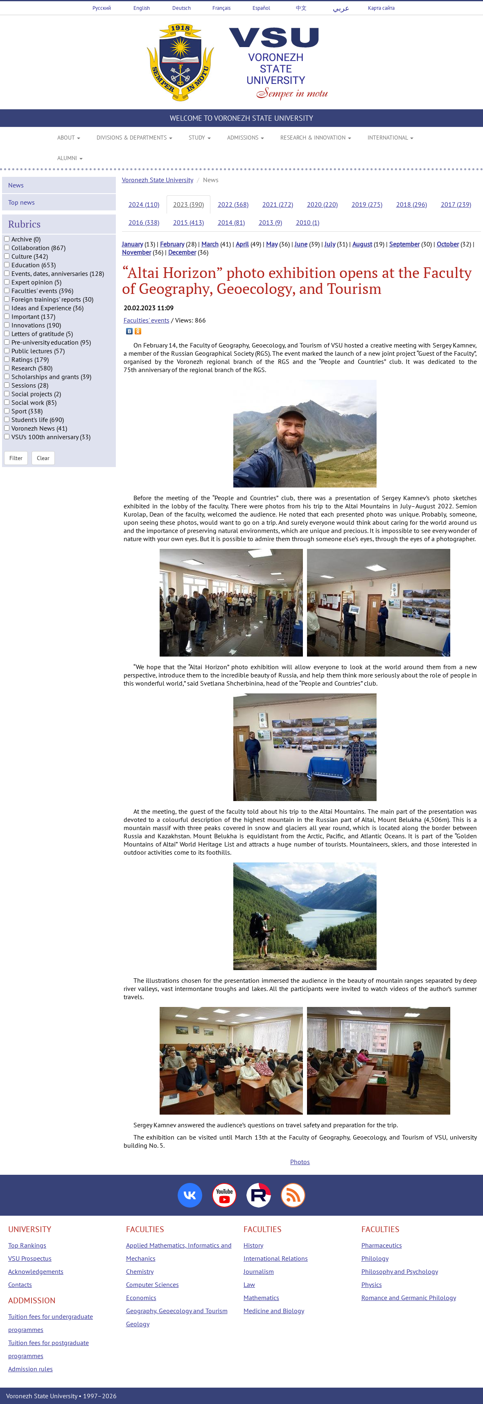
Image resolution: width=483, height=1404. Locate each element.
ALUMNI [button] (70, 158)
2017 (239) (456, 204)
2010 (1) (307, 222)
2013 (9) (270, 222)
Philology (374, 1258)
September (404, 244)
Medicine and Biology (274, 1311)
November (136, 252)
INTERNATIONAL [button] (390, 137)
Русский (102, 8)
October (448, 244)
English (141, 8)
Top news (21, 208)
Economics (141, 1297)
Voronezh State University (157, 180)
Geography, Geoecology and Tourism (177, 1311)
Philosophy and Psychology (399, 1271)
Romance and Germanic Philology (408, 1297)
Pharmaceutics (381, 1245)
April (242, 244)
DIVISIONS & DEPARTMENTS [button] (134, 137)
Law (249, 1284)
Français (221, 8)
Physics (371, 1284)
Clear (43, 463)
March (210, 244)
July (330, 244)
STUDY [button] (200, 137)
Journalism (259, 1271)
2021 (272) (277, 204)
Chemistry (139, 1271)
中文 (301, 8)
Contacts (20, 1284)
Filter (16, 463)
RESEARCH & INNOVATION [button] (315, 137)
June (301, 244)
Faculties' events (146, 320)
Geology (137, 1324)
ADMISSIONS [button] (245, 137)
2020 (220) (322, 204)
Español (261, 8)
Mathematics (261, 1297)
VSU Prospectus (30, 1258)
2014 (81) (231, 222)
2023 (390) (188, 204)
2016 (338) (144, 222)
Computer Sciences (152, 1284)
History (253, 1245)
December (182, 252)
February (172, 244)
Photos (300, 1162)
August (362, 244)
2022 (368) (233, 204)
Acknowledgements (35, 1271)
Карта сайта (381, 8)
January (132, 244)
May (272, 244)
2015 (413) (188, 222)
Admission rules (30, 1369)
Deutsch (181, 8)
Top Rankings (27, 1245)
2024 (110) (144, 204)
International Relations (276, 1258)
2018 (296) (411, 204)
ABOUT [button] (68, 137)
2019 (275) (367, 204)
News (16, 191)
